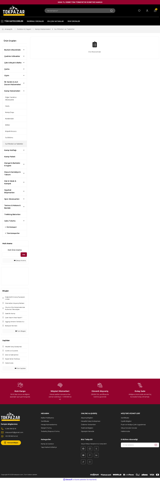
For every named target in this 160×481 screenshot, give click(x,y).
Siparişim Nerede (87, 431)
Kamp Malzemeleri (12, 91)
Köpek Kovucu (10, 131)
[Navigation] (12, 21)
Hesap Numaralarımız (49, 424)
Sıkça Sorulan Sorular (129, 428)
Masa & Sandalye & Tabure (12, 173)
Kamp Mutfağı (10, 150)
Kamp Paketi (9, 157)
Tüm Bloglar (20, 331)
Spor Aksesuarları (11, 199)
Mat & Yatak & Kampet (10, 182)
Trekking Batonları (12, 214)
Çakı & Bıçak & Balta (12, 63)
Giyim (6, 75)
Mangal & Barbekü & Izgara (12, 164)
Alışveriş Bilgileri (87, 418)
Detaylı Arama (20, 260)
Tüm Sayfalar (20, 368)
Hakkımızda (125, 431)
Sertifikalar (45, 421)
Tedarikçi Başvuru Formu (50, 431)
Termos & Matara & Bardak (12, 206)
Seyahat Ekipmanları (9, 191)
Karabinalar (9, 119)
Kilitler (7, 125)
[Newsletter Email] (140, 445)
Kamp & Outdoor (47, 444)
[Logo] (13, 10)
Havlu (7, 106)
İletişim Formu (46, 428)
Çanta (6, 69)
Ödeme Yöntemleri (88, 424)
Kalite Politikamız (47, 418)
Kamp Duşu (9, 112)
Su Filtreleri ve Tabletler (64, 29)
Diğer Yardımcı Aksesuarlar (11, 98)
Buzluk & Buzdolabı (12, 50)
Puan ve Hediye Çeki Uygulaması (133, 424)
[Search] (80, 10)
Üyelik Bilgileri (126, 421)
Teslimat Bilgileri (87, 428)
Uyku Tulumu (9, 221)
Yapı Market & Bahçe (49, 447)
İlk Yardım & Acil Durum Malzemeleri (12, 83)
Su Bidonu (9, 137)
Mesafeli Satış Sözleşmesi (90, 421)
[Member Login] (147, 10)
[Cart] (155, 10)
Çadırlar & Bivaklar (12, 56)
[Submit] (155, 445)
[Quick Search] (11, 254)
